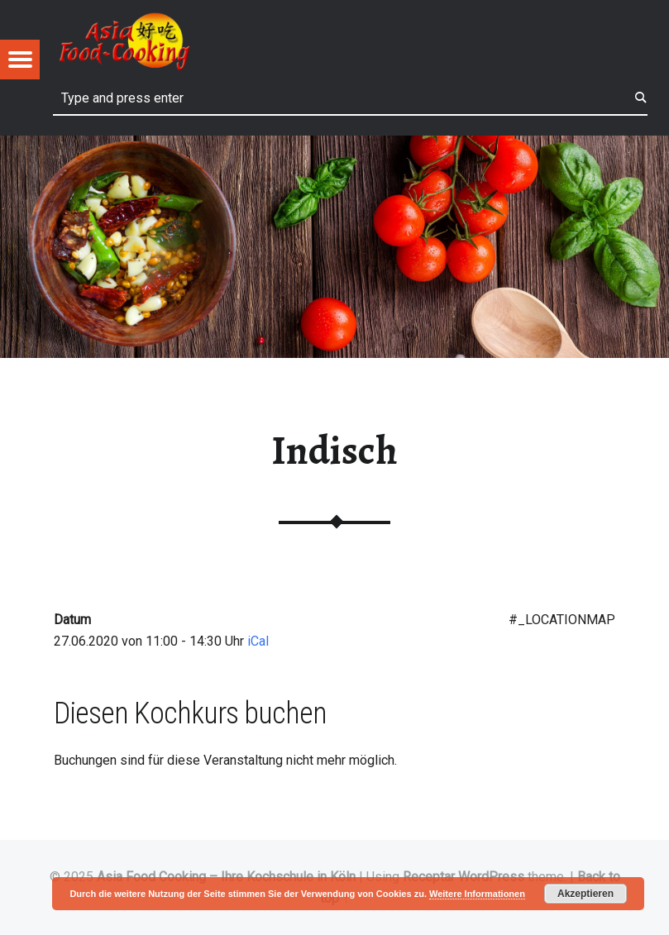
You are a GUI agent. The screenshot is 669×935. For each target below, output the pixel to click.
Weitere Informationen (477, 894)
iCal (258, 641)
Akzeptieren (585, 893)
